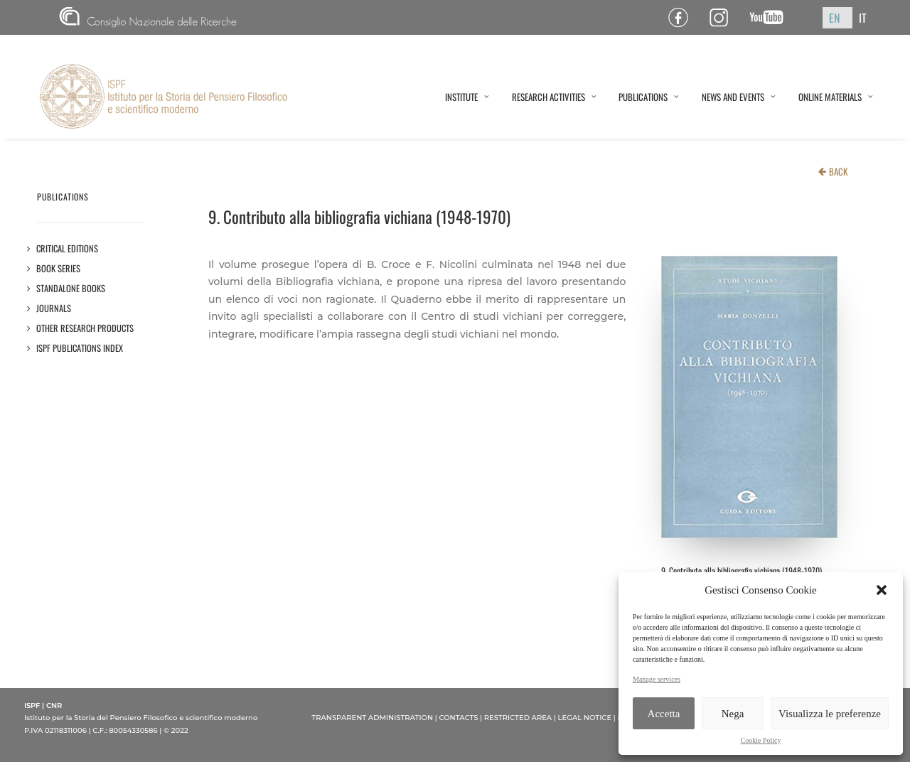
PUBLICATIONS (649, 97)
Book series (58, 268)
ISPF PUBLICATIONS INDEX (80, 348)
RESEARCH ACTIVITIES (554, 97)
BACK (838, 171)
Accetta (664, 713)
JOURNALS (54, 308)
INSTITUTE (467, 97)
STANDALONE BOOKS (71, 288)
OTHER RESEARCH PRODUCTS (85, 328)
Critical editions (67, 248)
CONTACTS (458, 717)
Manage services (656, 679)
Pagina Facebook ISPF (683, 17)
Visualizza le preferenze (829, 713)
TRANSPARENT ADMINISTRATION (372, 717)
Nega (733, 713)
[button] (881, 590)
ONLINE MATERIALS (835, 97)
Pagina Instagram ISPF (724, 17)
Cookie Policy (761, 740)
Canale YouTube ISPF (771, 17)
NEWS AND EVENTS (739, 97)
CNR (148, 17)
